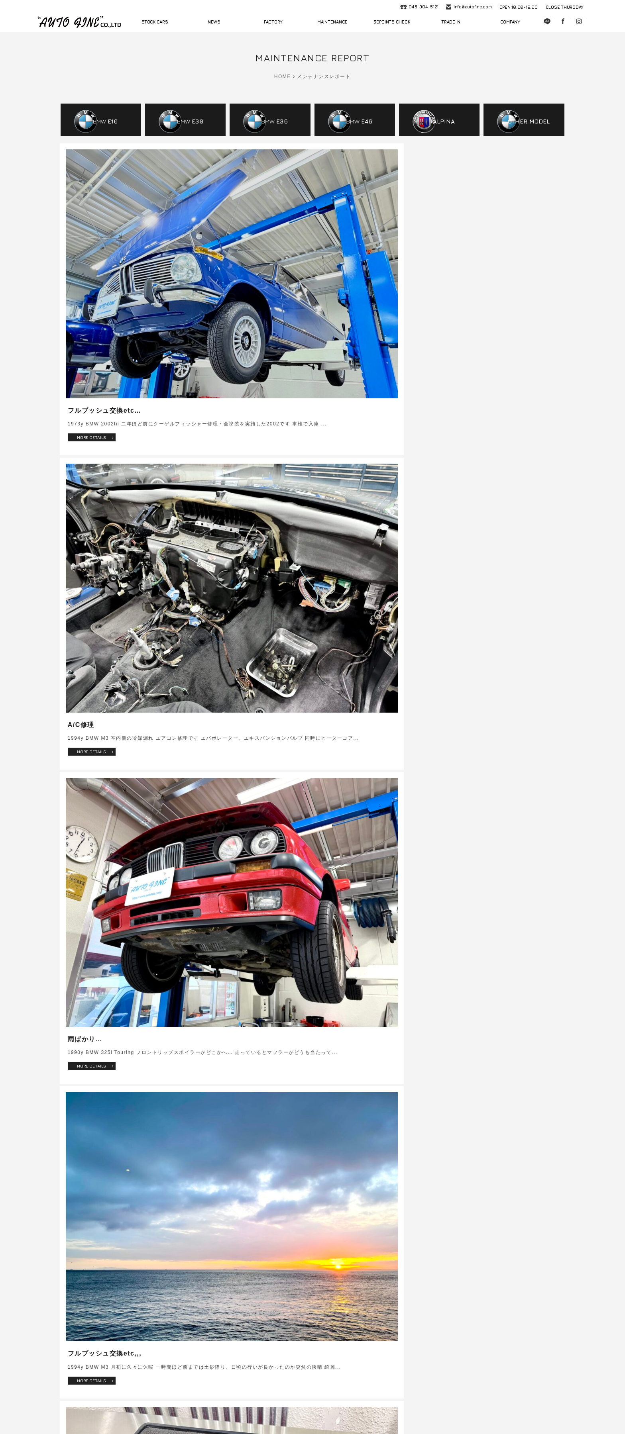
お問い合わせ (449, 1407)
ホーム (113, 1407)
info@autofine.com (471, 7)
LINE (548, 22)
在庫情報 (139, 1407)
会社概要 (416, 1407)
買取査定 (388, 1407)
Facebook (564, 22)
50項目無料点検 (277, 1407)
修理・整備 (357, 1407)
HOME (282, 76)
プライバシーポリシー (496, 1407)
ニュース (167, 1407)
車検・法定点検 (320, 1407)
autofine (79, 22)
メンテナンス (237, 1407)
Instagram (580, 22)
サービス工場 (200, 1407)
